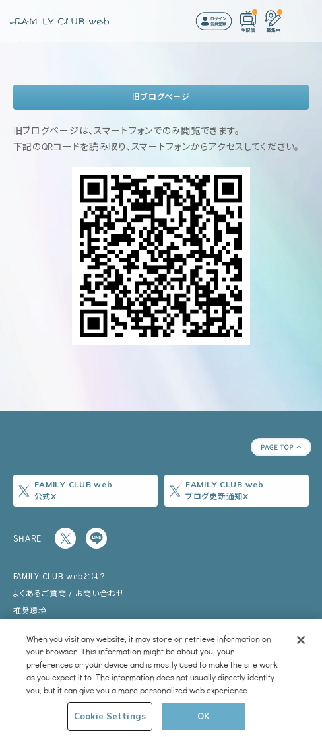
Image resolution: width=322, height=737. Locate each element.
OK (203, 716)
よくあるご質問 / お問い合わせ (69, 592)
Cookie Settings (110, 716)
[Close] (300, 639)
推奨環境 (30, 609)
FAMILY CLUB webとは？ (59, 575)
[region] (161, 678)
